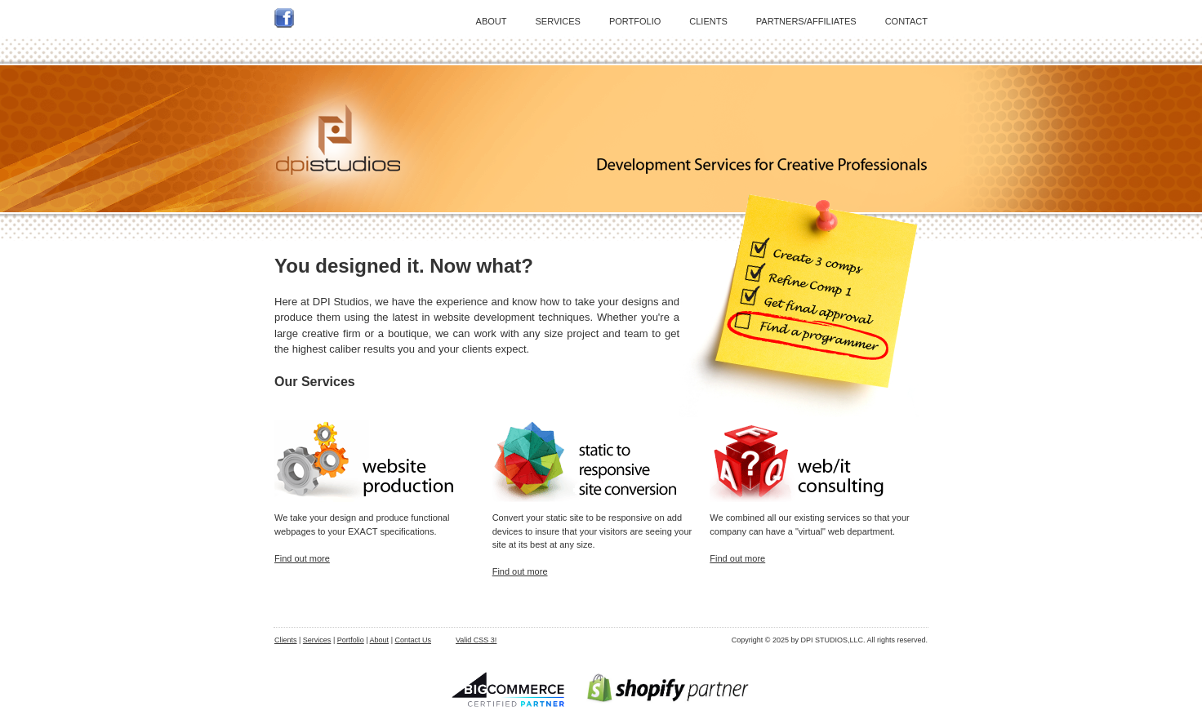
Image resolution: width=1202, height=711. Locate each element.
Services (317, 640)
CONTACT (906, 21)
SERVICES (558, 21)
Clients (285, 640)
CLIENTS (708, 21)
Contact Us (412, 640)
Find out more (302, 558)
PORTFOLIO (635, 21)
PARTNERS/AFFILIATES (806, 21)
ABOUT (491, 21)
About (380, 640)
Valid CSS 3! (476, 640)
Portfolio (350, 640)
